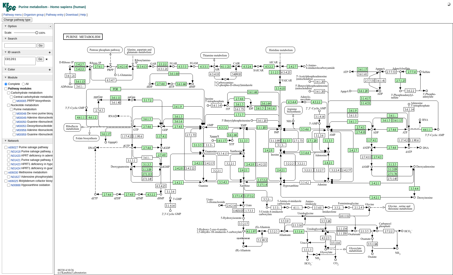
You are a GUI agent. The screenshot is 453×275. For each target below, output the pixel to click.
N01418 (15, 153)
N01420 (15, 157)
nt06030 (13, 174)
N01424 (15, 169)
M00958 (21, 131)
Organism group (34, 14)
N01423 (15, 165)
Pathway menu (12, 14)
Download (72, 14)
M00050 (21, 123)
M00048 (21, 114)
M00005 (21, 102)
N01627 (15, 178)
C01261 (20, 62)
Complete (12, 85)
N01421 (15, 161)
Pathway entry (54, 14)
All (25, 85)
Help (83, 14)
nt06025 (13, 182)
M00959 (21, 136)
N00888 (15, 186)
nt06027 (13, 149)
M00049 (21, 119)
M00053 (21, 127)
